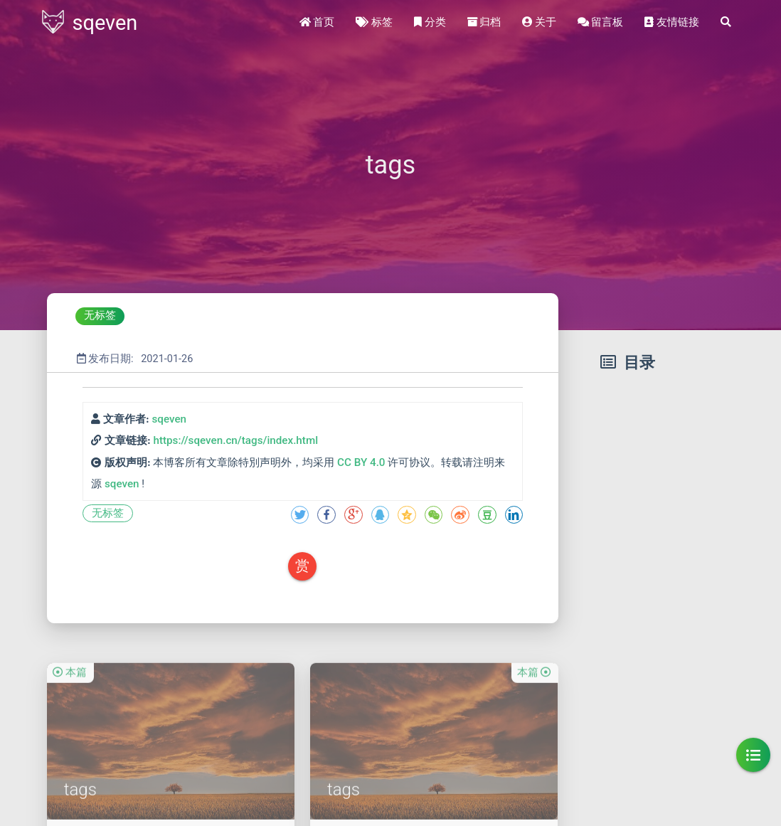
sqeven (169, 419)
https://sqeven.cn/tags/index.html (235, 440)
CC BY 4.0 (361, 462)
